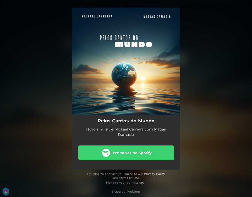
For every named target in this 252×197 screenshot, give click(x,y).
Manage (112, 182)
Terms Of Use (129, 178)
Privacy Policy (154, 174)
